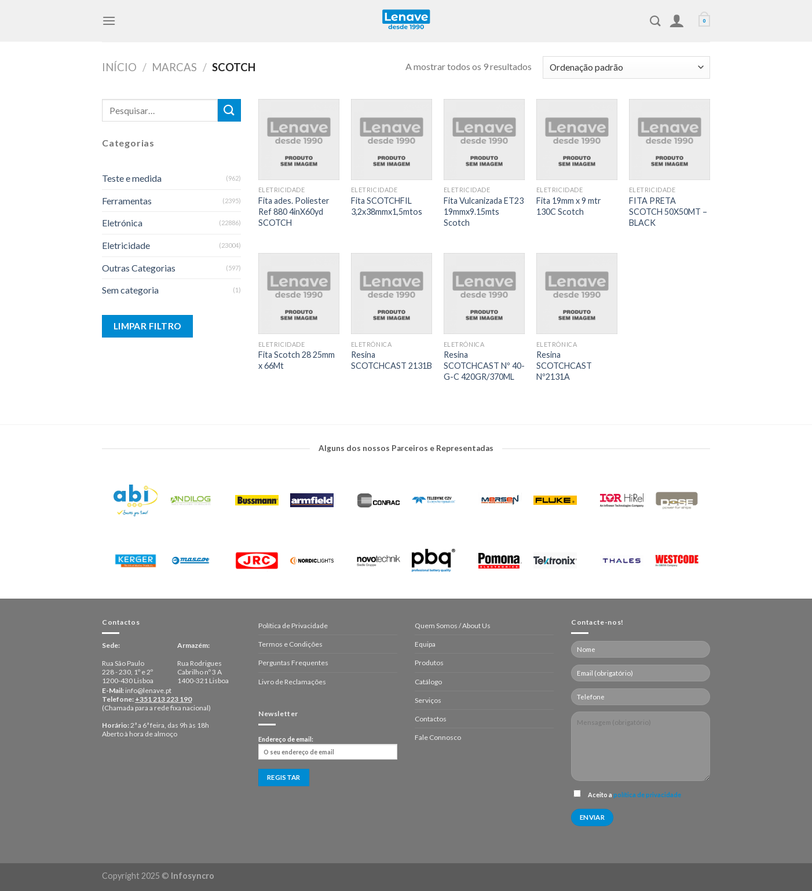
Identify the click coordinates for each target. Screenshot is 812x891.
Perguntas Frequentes (293, 662)
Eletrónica (122, 222)
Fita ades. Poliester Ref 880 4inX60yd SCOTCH (294, 211)
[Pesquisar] (655, 21)
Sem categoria (130, 289)
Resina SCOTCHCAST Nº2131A (564, 365)
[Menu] (109, 20)
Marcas (174, 67)
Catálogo (428, 681)
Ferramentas (127, 200)
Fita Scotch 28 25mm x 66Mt (296, 360)
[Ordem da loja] (626, 67)
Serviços (428, 700)
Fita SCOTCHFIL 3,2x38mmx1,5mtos (386, 206)
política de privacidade (647, 794)
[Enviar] (229, 110)
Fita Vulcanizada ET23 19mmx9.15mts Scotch (484, 211)
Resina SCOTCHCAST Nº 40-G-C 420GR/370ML (484, 365)
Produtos (429, 662)
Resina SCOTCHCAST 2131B (391, 360)
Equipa (425, 644)
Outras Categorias (138, 267)
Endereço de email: (327, 747)
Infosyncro (192, 876)
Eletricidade (126, 245)
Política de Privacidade (293, 625)
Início (119, 67)
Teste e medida (132, 178)
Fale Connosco (438, 737)
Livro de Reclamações (292, 681)
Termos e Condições (290, 644)
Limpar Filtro (148, 326)
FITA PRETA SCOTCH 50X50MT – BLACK (668, 211)
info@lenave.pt (148, 690)
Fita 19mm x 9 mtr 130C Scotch (568, 206)
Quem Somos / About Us (453, 625)
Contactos (431, 718)
